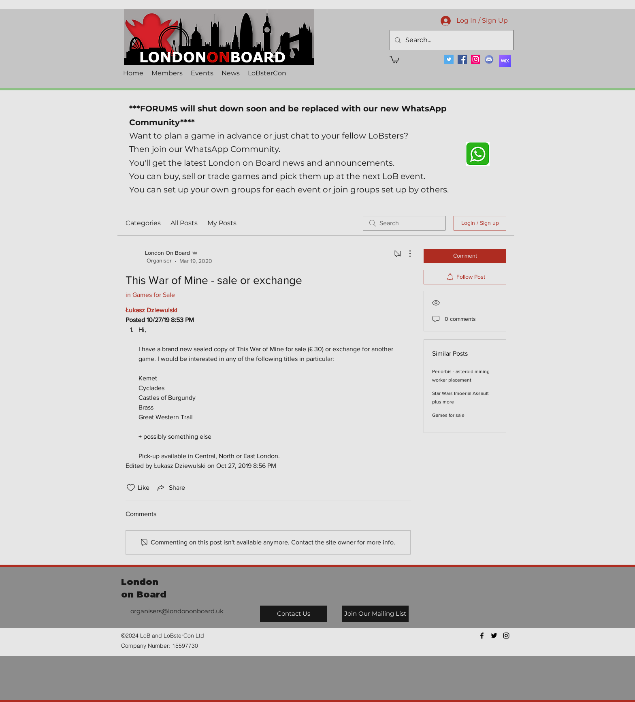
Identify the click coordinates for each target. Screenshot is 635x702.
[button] (394, 59)
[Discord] (489, 59)
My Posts (222, 223)
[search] (404, 223)
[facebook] (482, 636)
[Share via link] (170, 488)
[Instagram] (475, 59)
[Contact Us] (293, 614)
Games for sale (448, 415)
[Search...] (450, 40)
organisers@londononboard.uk (177, 611)
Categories (143, 223)
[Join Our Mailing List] (375, 614)
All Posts (184, 223)
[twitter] (494, 636)
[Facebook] (462, 59)
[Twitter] (449, 59)
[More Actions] (406, 253)
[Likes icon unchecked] (131, 488)
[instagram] (506, 636)
